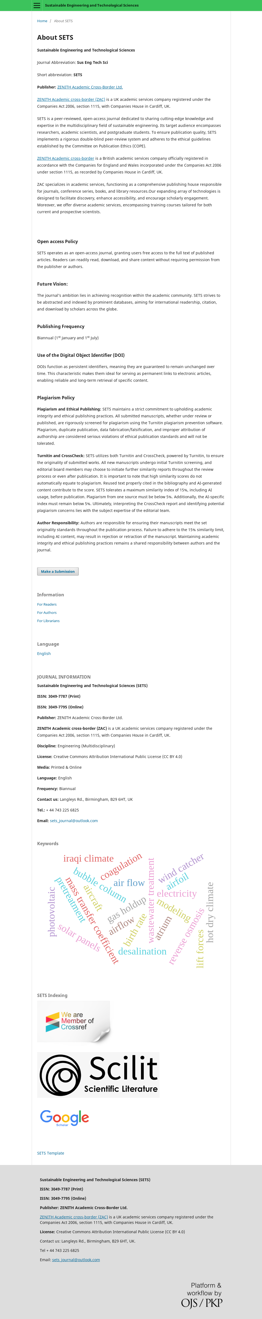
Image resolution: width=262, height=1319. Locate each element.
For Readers (47, 604)
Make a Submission (58, 571)
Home (42, 20)
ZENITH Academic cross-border (65, 158)
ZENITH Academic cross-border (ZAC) (71, 99)
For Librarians (48, 620)
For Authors (47, 612)
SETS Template (50, 1153)
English (44, 653)
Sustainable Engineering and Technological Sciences (92, 5)
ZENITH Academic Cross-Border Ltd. (90, 87)
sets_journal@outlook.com (74, 820)
